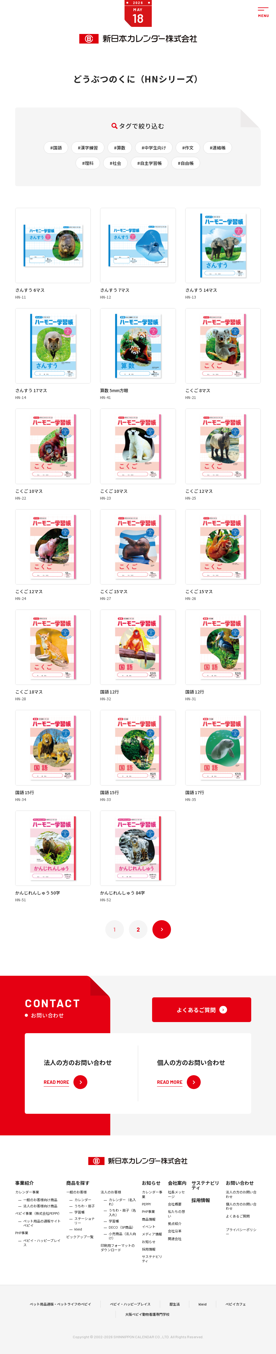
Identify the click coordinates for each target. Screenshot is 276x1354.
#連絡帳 (218, 148)
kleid (203, 1315)
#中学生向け (154, 148)
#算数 (119, 148)
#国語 (56, 148)
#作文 (188, 148)
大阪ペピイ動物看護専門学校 (147, 1325)
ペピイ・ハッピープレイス (130, 1315)
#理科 (88, 163)
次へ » (161, 929)
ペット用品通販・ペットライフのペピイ (60, 1315)
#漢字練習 (88, 148)
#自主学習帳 (149, 163)
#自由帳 (186, 163)
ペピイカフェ (236, 1315)
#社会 (115, 163)
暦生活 (174, 1315)
